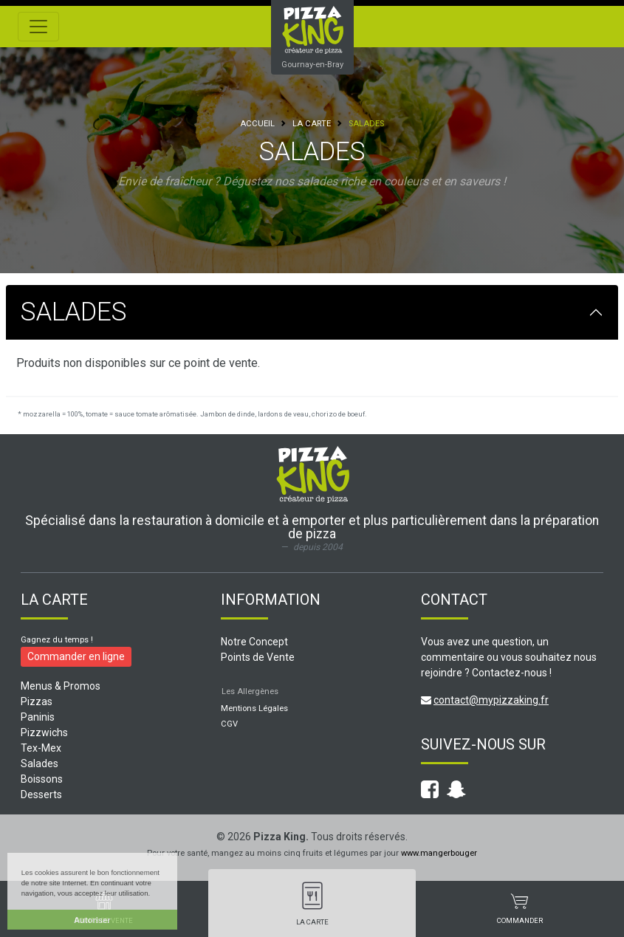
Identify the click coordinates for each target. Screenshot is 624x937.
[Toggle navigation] (38, 26)
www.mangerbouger (439, 853)
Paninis (38, 717)
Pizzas (36, 701)
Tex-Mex (41, 748)
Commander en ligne (76, 656)
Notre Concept (254, 642)
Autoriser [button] (92, 920)
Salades (39, 763)
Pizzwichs (44, 732)
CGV (229, 724)
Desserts (41, 794)
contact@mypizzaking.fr (491, 700)
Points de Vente (258, 657)
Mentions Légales (254, 708)
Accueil (257, 123)
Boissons (42, 779)
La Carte (311, 123)
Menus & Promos (60, 686)
